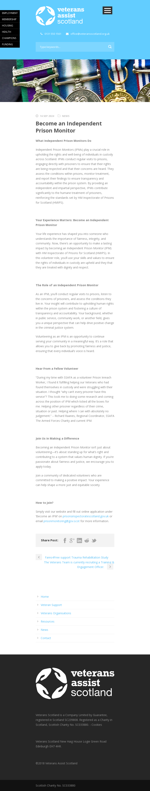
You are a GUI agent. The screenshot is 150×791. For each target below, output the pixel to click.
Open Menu (107, 10)
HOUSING (7, 25)
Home (45, 597)
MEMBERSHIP (9, 19)
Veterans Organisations (56, 613)
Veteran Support (51, 605)
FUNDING (7, 44)
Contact (46, 638)
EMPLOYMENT (10, 13)
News (65, 116)
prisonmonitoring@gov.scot (62, 521)
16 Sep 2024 (47, 116)
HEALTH (6, 32)
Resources (47, 621)
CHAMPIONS (9, 38)
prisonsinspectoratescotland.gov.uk (86, 516)
